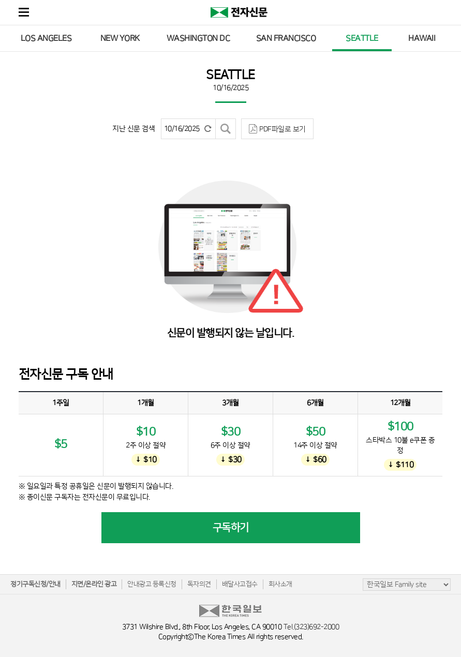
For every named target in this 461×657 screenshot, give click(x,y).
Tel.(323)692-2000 (311, 627)
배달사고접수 (240, 584)
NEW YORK (120, 38)
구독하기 (231, 527)
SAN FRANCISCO (286, 38)
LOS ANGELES (46, 38)
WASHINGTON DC (198, 38)
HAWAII (421, 38)
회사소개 (280, 584)
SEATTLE (362, 38)
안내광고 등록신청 (151, 584)
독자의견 (199, 584)
